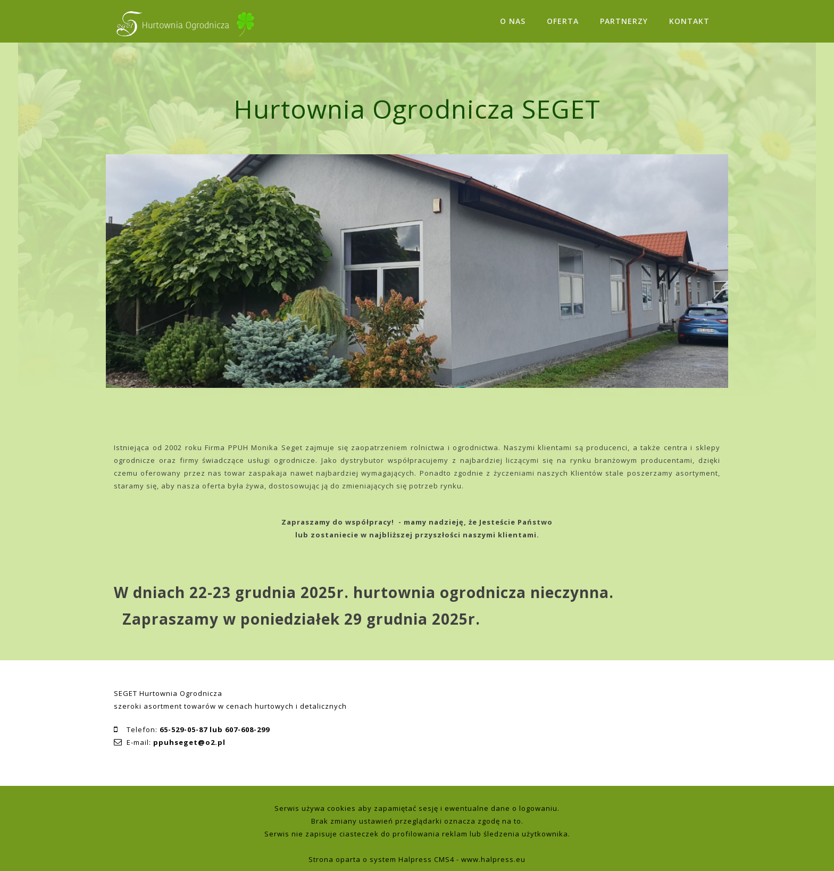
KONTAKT (689, 21)
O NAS (513, 21)
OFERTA (563, 21)
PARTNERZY (624, 21)
